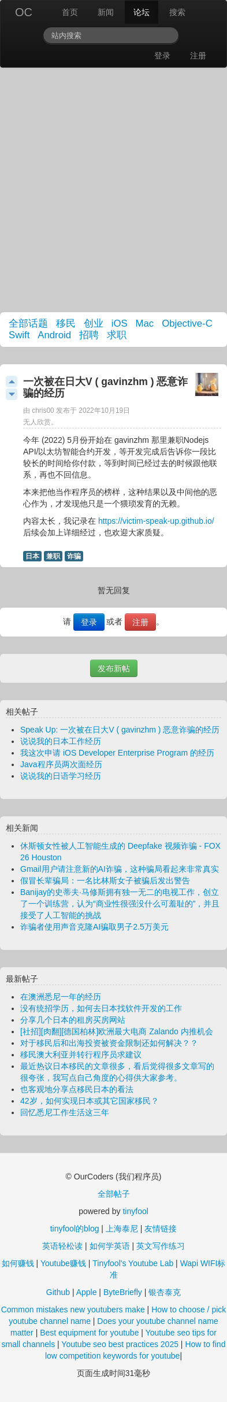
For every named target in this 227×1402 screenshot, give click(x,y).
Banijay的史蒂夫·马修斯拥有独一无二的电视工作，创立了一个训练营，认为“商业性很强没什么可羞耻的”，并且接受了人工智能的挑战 (119, 903)
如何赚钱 (18, 1263)
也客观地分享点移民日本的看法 (76, 1089)
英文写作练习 (160, 1246)
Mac (145, 323)
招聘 (89, 335)
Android (54, 335)
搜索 (177, 12)
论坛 (141, 12)
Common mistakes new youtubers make (73, 1309)
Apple (86, 1292)
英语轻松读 (62, 1246)
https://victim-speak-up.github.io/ (156, 521)
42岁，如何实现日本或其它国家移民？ (89, 1100)
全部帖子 (114, 1193)
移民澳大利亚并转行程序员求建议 (81, 1054)
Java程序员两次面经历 (61, 764)
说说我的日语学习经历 (60, 775)
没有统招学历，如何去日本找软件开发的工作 (101, 1008)
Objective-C (187, 323)
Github (58, 1292)
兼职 (53, 556)
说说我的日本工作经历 (60, 741)
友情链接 (160, 1228)
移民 (66, 323)
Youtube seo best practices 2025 (119, 1344)
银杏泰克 (164, 1292)
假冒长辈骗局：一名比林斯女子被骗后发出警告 (105, 880)
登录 (162, 55)
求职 (116, 335)
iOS (119, 323)
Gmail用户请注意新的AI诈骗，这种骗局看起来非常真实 (119, 869)
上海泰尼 (122, 1228)
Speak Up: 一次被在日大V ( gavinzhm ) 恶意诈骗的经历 (119, 729)
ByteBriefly (122, 1292)
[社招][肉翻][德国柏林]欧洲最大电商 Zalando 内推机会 (116, 1031)
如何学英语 (110, 1246)
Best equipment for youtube (89, 1332)
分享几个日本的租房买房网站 (72, 1019)
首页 (70, 12)
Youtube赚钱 (63, 1263)
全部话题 (28, 323)
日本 (32, 556)
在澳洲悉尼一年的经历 (60, 996)
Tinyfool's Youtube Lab (132, 1263)
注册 (198, 55)
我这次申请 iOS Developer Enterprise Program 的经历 (117, 752)
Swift (19, 335)
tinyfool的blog (74, 1228)
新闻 (106, 12)
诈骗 (74, 556)
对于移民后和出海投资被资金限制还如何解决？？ (109, 1043)
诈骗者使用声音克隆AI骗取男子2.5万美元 (94, 926)
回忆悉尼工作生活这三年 (64, 1112)
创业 (93, 323)
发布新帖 (114, 668)
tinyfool (135, 1211)
